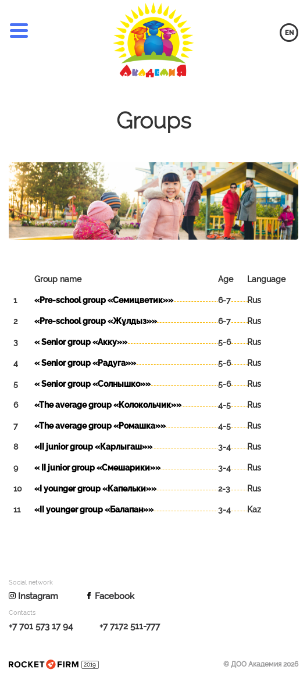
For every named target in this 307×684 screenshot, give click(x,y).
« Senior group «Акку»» (80, 342)
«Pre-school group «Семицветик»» (103, 300)
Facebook (109, 596)
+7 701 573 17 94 (41, 626)
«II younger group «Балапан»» (94, 509)
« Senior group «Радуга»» (85, 363)
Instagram (33, 596)
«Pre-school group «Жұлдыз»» (95, 321)
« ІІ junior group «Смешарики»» (97, 467)
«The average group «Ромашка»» (100, 425)
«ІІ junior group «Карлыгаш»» (93, 446)
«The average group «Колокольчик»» (107, 404)
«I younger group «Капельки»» (95, 488)
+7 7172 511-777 (129, 626)
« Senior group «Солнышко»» (92, 384)
